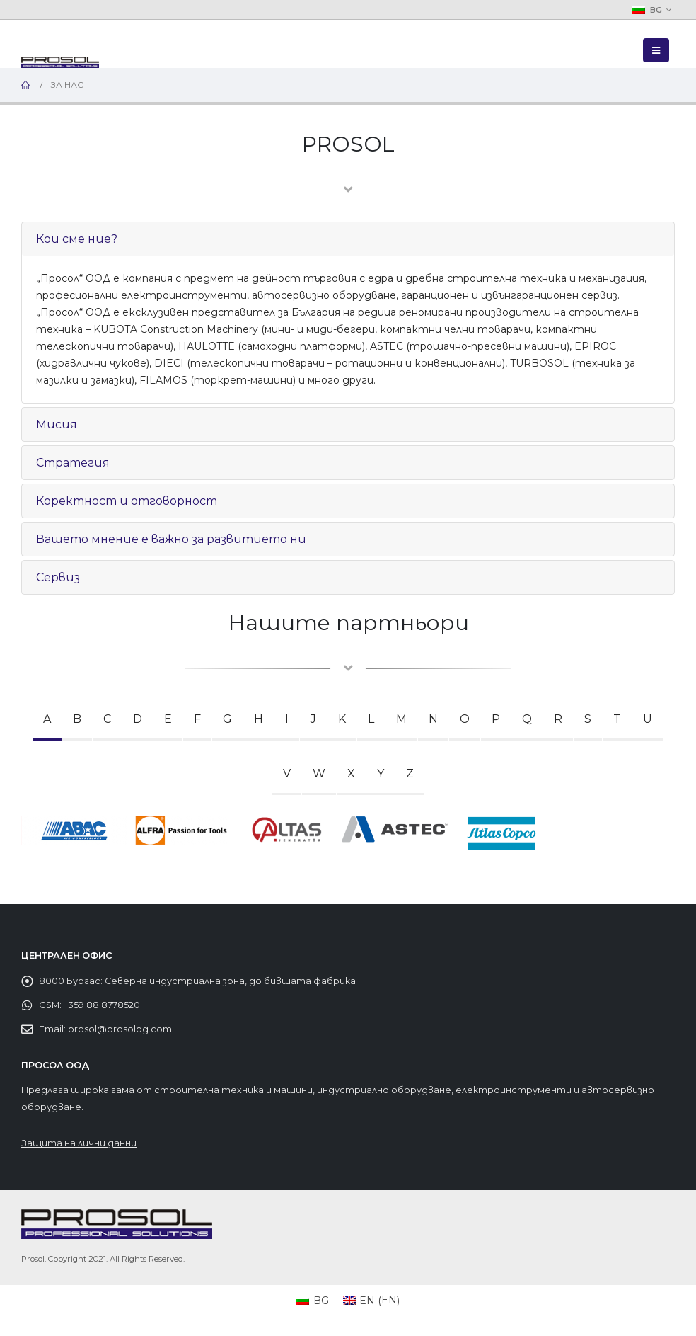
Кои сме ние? (76, 239)
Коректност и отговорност (126, 501)
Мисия (56, 424)
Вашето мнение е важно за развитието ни (171, 539)
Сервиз (58, 577)
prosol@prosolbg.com (120, 1029)
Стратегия (73, 462)
